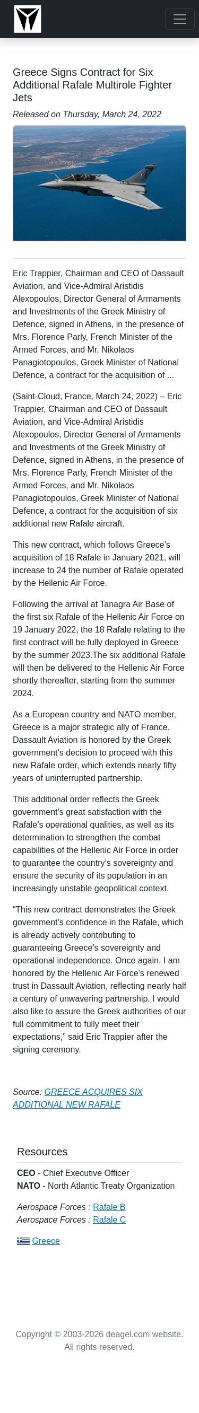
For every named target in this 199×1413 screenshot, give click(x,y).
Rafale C (109, 1219)
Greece (45, 1240)
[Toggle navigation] (180, 19)
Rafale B (109, 1207)
